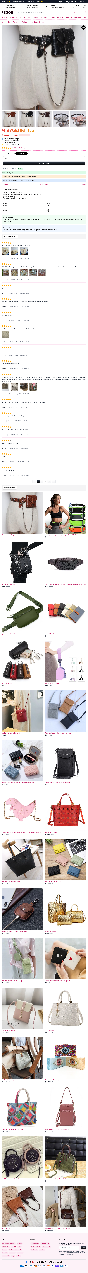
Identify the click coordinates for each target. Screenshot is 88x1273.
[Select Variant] (44, 158)
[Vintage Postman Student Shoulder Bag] (66, 1208)
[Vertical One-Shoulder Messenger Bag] (66, 1109)
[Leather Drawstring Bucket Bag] (22, 713)
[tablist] (44, 236)
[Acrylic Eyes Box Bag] (66, 1060)
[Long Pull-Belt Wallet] (66, 614)
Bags (13, 1256)
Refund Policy (35, 1243)
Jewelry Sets (5, 1256)
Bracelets (60, 17)
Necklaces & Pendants (48, 17)
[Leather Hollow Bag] (66, 812)
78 (49, 481)
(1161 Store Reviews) (18, 148)
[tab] (10, 236)
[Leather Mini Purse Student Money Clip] (66, 961)
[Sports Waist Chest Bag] (22, 614)
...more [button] (5, 200)
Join (83, 1247)
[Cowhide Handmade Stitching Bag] (22, 1109)
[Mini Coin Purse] (22, 663)
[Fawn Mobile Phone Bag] (22, 1010)
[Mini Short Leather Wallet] (66, 862)
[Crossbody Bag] (66, 1010)
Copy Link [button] (44, 184)
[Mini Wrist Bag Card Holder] (66, 663)
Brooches (69, 17)
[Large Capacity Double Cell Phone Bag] (66, 763)
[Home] (7, 12)
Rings (29, 17)
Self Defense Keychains (8, 1243)
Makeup (4, 17)
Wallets (24, 22)
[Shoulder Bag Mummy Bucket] (22, 862)
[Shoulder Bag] (22, 1208)
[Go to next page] (54, 481)
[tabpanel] (44, 361)
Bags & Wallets (12, 22)
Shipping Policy (45, 1243)
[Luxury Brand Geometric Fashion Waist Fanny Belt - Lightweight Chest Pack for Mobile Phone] (66, 564)
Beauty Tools (13, 17)
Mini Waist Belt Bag (38, 22)
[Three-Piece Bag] (66, 911)
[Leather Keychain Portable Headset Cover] (22, 911)
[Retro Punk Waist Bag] (22, 564)
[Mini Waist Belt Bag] (22, 515)
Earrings (35, 17)
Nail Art (22, 17)
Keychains (77, 17)
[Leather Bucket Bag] (22, 1060)
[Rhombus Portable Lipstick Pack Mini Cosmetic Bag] (22, 763)
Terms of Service (35, 1246)
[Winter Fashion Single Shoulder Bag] (66, 1159)
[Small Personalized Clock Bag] (22, 1159)
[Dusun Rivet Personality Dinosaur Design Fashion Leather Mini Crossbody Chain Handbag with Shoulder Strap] (22, 812)
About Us (42, 1249)
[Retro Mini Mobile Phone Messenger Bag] (66, 713)
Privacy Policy (46, 1246)
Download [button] (82, 184)
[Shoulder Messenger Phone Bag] (22, 961)
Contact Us (34, 1249)
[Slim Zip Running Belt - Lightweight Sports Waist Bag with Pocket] (66, 515)
